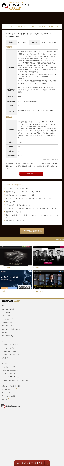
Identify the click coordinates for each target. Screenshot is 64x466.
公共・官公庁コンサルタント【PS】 (17, 188)
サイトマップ (6, 392)
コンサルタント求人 (9, 367)
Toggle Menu (58, 5)
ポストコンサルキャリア (10, 345)
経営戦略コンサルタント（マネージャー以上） (21, 195)
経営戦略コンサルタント (13, 212)
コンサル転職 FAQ (7, 336)
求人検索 (4, 363)
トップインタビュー (9, 348)
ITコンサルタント (11, 202)
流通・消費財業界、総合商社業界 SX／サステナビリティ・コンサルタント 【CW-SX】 (32, 216)
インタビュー (6, 341)
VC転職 (3, 291)
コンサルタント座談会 (10, 351)
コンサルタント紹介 (8, 326)
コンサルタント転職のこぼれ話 (11, 329)
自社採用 (5, 399)
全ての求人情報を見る (32, 231)
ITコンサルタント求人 (9, 373)
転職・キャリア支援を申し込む (11, 386)
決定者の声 (5, 358)
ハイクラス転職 (5, 267)
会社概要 (4, 332)
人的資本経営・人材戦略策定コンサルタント (20, 205)
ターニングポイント (39, 291)
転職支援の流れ (8, 322)
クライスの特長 (8, 319)
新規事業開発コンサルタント (15, 220)
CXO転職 (36, 267)
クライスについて (7, 315)
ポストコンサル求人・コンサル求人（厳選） (16, 380)
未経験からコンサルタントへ (12, 355)
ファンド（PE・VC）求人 (11, 377)
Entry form (31, 174)
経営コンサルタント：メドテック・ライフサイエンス (23, 192)
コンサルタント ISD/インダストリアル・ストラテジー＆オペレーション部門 (31, 208)
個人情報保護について (9, 389)
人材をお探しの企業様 (9, 396)
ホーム (4, 305)
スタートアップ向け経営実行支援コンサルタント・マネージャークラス (28, 198)
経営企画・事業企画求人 (10, 370)
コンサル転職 (6, 312)
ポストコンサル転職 (8, 309)
